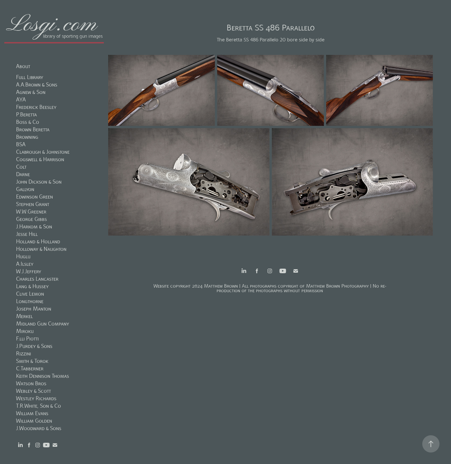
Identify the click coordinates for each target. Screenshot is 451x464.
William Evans (32, 413)
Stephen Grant (32, 204)
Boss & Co (27, 122)
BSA (21, 144)
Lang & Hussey (32, 286)
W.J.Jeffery (28, 271)
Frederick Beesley (36, 107)
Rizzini (23, 353)
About (23, 66)
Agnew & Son (30, 92)
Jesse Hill (27, 234)
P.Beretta (26, 114)
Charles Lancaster (37, 279)
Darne (23, 174)
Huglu (23, 256)
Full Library (29, 77)
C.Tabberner (29, 368)
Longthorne (29, 301)
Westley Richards (36, 398)
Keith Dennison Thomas (42, 376)
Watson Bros (31, 383)
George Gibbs (31, 219)
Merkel (24, 316)
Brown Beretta (32, 129)
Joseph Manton (33, 308)
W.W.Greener (31, 211)
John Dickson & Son (39, 181)
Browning (27, 137)
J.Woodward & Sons (38, 428)
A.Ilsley (24, 264)
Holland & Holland (38, 241)
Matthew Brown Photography (337, 286)
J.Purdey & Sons (34, 346)
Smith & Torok (32, 361)
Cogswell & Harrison (40, 159)
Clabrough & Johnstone (43, 152)
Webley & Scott (33, 391)
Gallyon (25, 189)
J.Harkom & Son (34, 226)
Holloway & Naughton (41, 249)
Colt (21, 166)
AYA (21, 99)
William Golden (34, 420)
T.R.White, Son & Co (38, 406)
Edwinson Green (34, 196)
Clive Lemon (30, 293)
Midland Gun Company (42, 323)
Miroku (25, 331)
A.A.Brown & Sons (36, 84)
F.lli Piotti (27, 338)
